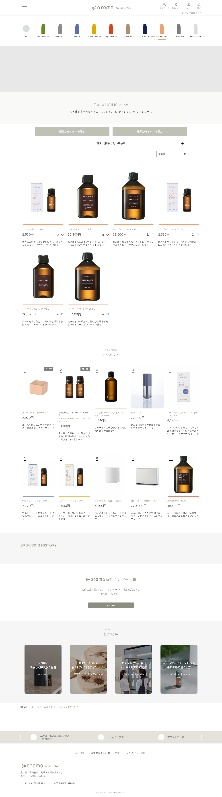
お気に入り (177, 5)
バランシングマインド (67, 707)
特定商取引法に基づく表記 (105, 753)
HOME (24, 707)
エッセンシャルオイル (41, 707)
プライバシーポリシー (138, 753)
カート (189, 5)
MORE (111, 605)
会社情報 (80, 753)
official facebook (35, 782)
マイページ (164, 5)
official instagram (64, 782)
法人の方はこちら (193, 13)
